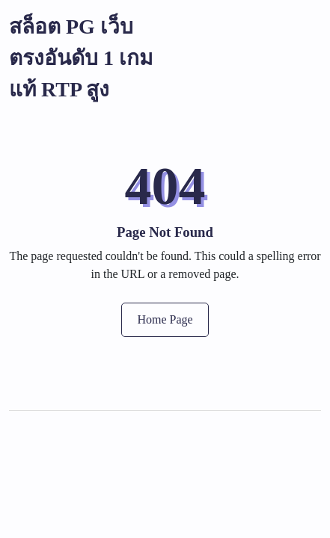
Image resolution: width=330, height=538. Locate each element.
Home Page (164, 319)
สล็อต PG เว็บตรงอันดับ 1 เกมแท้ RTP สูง (81, 58)
